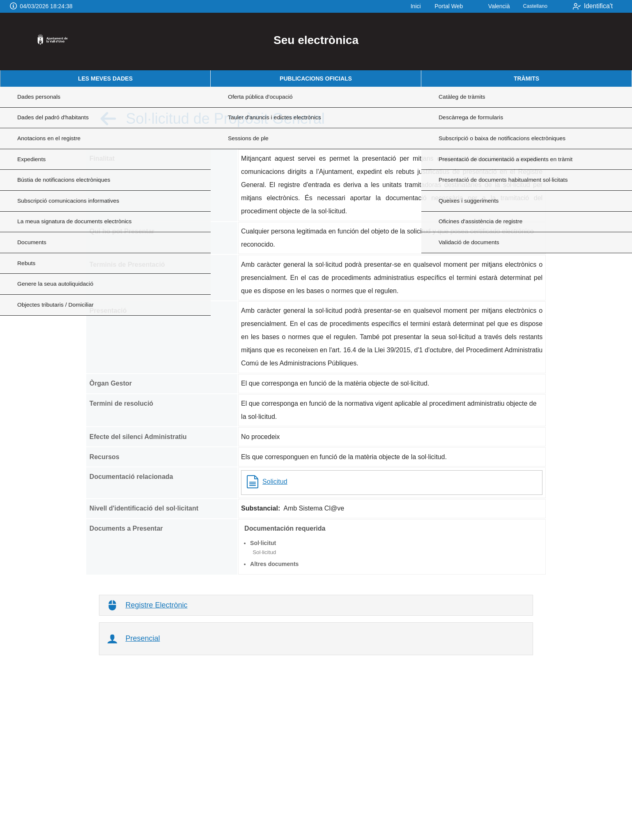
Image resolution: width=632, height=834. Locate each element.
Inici (405, 6)
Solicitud (266, 481)
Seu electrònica (316, 40)
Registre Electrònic (156, 605)
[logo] (54, 41)
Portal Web (438, 6)
